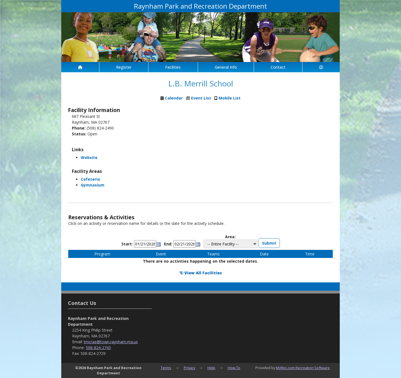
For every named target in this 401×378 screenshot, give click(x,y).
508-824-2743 (98, 347)
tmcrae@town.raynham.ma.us (111, 341)
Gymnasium (92, 185)
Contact (278, 67)
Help (211, 367)
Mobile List (230, 98)
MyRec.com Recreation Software (303, 367)
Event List (201, 98)
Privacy (189, 367)
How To (234, 367)
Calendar (174, 98)
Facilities (173, 67)
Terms (166, 367)
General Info (226, 67)
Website (89, 157)
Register (123, 67)
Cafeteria (90, 179)
